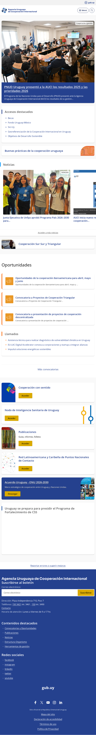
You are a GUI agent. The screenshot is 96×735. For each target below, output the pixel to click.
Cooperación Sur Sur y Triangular (40, 244)
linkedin (9, 669)
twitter (8, 673)
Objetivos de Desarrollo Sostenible (25, 136)
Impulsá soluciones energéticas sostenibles (29, 349)
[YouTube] (48, 702)
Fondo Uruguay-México (19, 122)
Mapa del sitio (48, 714)
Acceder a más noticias (48, 232)
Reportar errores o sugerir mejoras (48, 565)
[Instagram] (54, 702)
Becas (11, 118)
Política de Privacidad (48, 729)
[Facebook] (35, 702)
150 (33, 604)
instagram (10, 664)
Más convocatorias (48, 369)
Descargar (12, 493)
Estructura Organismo (16, 641)
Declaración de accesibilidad (48, 719)
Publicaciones (27, 432)
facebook (9, 660)
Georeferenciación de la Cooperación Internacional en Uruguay (39, 131)
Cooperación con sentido (34, 387)
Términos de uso (48, 724)
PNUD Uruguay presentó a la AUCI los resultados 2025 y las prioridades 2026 (46, 89)
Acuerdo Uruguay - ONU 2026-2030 (26, 482)
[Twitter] (41, 702)
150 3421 (16, 604)
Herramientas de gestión (17, 646)
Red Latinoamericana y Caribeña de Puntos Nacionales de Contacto (54, 459)
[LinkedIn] (60, 702)
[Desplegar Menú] (83, 10)
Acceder (25, 395)
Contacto (6, 608)
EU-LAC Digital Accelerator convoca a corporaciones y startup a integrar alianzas (48, 344)
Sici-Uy (11, 127)
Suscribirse (85, 592)
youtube (9, 678)
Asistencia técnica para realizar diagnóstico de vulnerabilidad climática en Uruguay (49, 340)
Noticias (9, 637)
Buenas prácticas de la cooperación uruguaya (34, 151)
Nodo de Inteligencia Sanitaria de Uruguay (32, 410)
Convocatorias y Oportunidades (20, 628)
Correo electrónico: (11, 587)
